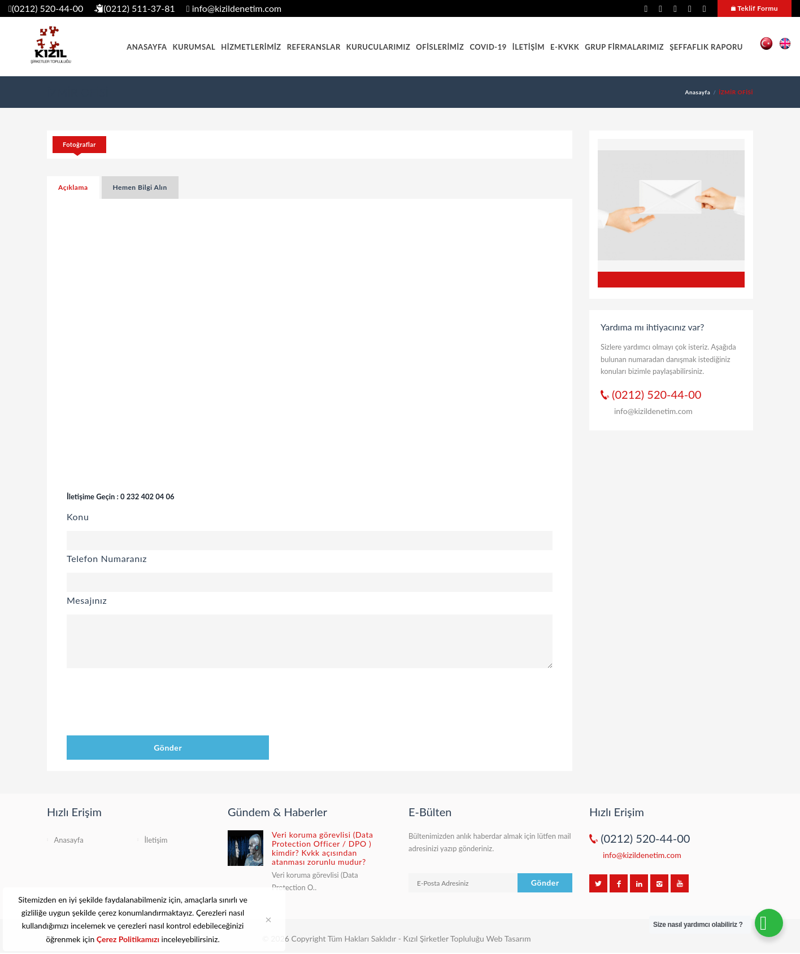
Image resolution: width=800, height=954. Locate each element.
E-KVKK (564, 46)
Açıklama (73, 187)
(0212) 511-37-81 (134, 8)
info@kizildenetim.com (233, 8)
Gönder (168, 747)
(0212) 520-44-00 (45, 8)
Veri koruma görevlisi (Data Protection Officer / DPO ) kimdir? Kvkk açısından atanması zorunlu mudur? (322, 848)
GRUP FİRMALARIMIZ (624, 46)
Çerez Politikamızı (128, 939)
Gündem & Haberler (277, 811)
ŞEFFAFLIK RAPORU (706, 46)
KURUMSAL (194, 46)
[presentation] (152, 704)
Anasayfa (698, 92)
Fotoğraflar (79, 144)
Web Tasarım (508, 938)
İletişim (156, 839)
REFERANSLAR (314, 46)
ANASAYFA (147, 46)
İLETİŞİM (528, 46)
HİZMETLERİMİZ (251, 46)
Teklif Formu (754, 8)
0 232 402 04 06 (147, 496)
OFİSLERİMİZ (440, 46)
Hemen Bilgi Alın (140, 187)
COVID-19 (487, 46)
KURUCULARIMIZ (378, 46)
